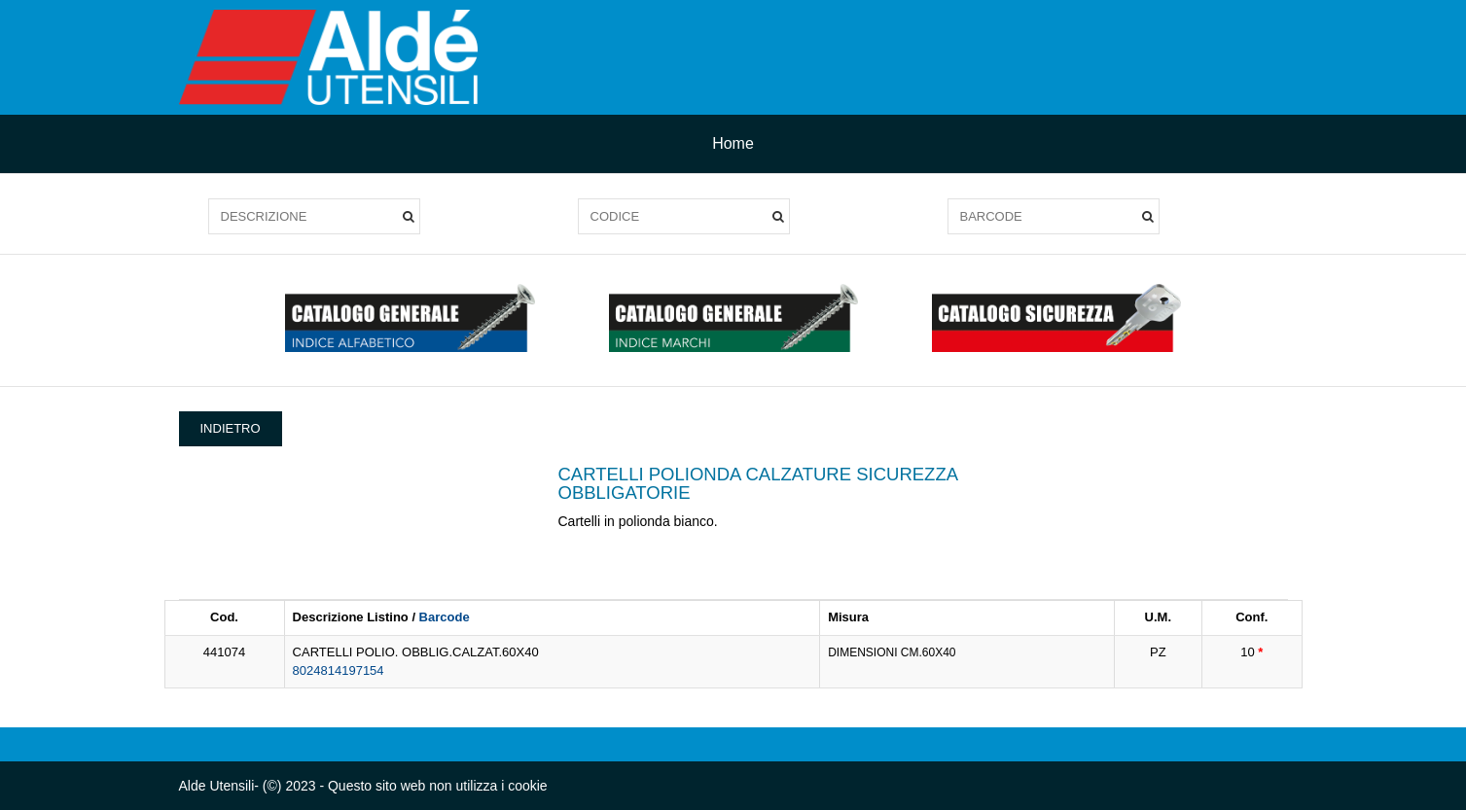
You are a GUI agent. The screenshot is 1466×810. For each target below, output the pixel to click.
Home (733, 143)
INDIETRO (230, 428)
